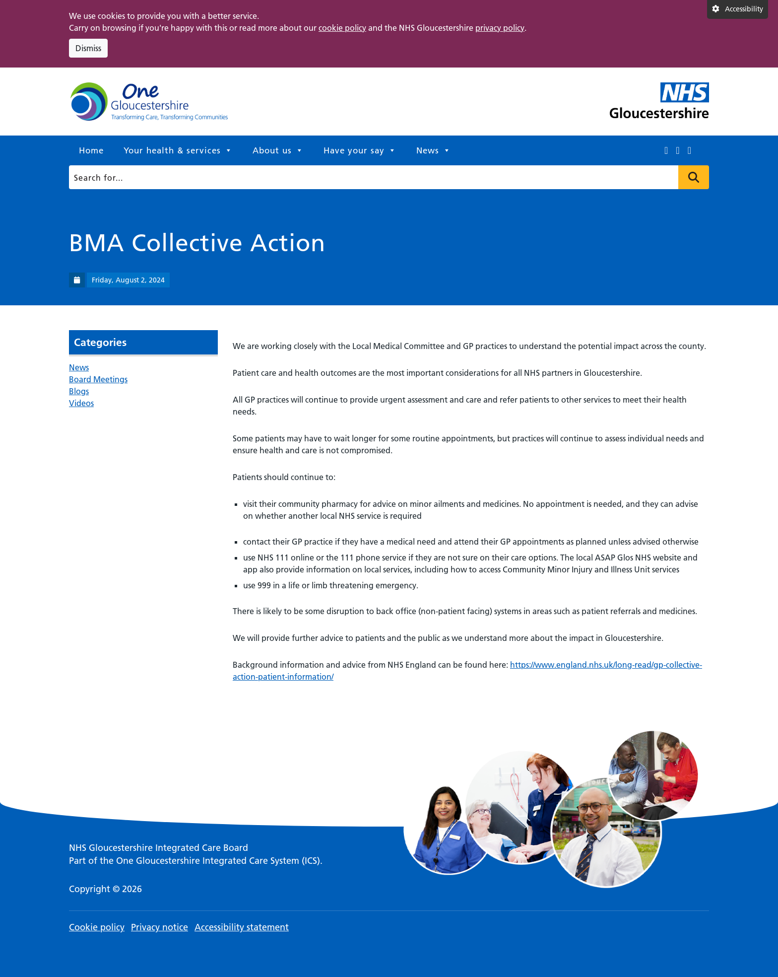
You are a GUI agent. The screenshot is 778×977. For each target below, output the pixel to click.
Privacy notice (159, 927)
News (433, 150)
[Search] (386, 177)
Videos (81, 403)
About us (278, 150)
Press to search (693, 177)
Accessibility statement (241, 927)
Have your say (360, 150)
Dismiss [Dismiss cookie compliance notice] (88, 48)
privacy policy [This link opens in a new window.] (499, 28)
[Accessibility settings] (737, 9)
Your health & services (178, 150)
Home (91, 150)
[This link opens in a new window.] (666, 150)
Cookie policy (97, 927)
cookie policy (342, 28)
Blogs (79, 391)
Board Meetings (98, 379)
